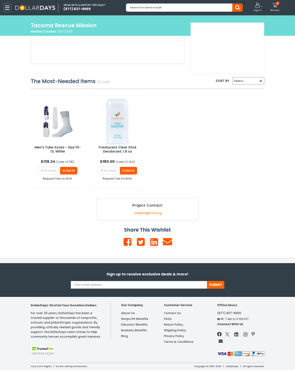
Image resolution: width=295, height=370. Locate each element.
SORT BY (222, 81)
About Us (128, 313)
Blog (124, 336)
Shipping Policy (175, 330)
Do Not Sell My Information (71, 366)
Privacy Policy (174, 336)
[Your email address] (139, 285)
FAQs (167, 319)
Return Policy (173, 324)
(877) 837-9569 (229, 313)
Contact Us (172, 313)
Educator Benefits (134, 324)
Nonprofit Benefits (134, 319)
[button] (257, 7)
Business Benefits (134, 330)
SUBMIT (215, 284)
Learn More (258, 361)
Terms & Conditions (178, 342)
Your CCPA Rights (41, 366)
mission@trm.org (148, 213)
